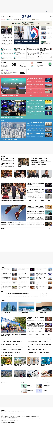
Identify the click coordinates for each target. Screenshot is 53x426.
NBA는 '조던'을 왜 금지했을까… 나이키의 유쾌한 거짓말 (12, 222)
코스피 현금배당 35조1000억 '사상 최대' (9, 95)
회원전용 (2, 47)
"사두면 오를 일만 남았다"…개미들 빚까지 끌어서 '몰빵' (38, 341)
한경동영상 (2, 228)
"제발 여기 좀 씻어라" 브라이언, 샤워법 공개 (38, 162)
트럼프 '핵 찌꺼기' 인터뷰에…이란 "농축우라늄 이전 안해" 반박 (35, 107)
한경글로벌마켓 (8, 19)
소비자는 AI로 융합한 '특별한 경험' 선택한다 (46, 365)
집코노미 (12, 19)
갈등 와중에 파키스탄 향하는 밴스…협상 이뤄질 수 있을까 (49, 32)
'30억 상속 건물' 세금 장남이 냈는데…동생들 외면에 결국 (46, 378)
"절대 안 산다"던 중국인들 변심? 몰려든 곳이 (38, 167)
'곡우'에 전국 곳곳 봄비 (22, 273)
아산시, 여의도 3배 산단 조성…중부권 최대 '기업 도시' (19, 365)
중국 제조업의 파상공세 (30, 57)
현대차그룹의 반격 (41, 312)
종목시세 (40, 117)
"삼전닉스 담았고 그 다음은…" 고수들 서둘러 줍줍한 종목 (12, 347)
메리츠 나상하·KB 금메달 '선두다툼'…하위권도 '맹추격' (35, 90)
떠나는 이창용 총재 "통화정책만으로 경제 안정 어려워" (6, 44)
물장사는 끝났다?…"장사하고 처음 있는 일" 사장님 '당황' (39, 347)
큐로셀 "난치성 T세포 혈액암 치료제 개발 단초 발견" (41, 269)
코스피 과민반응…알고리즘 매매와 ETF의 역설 (6, 58)
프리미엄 (34, 19)
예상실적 (31, 117)
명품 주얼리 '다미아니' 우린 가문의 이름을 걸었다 (35, 206)
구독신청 (6, 411)
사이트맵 (14, 416)
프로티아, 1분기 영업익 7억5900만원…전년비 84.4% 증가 (41, 274)
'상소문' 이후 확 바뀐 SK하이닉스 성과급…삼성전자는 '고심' (6, 269)
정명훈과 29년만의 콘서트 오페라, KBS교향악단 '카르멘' (12, 200)
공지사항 (22, 382)
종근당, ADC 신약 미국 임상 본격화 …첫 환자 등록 (41, 278)
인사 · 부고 (48, 382)
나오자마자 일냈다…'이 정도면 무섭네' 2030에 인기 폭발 (39, 352)
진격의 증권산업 (5, 312)
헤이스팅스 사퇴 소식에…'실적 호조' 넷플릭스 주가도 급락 (35, 112)
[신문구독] (12, 16)
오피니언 (15, 19)
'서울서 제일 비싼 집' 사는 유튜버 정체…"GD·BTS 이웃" (35, 134)
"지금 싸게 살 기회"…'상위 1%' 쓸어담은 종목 (39, 160)
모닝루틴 (30, 19)
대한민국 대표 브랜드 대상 (8, 355)
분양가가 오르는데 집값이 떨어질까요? (19, 378)
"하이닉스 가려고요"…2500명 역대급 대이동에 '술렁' (12, 349)
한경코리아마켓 (3, 19)
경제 (18, 19)
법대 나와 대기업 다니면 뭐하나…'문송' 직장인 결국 (11, 352)
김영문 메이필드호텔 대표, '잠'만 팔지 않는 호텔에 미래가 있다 (35, 318)
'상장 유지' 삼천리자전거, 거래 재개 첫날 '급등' (35, 84)
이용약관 (23, 416)
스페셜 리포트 (3, 300)
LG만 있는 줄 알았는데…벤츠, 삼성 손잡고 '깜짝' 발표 (6, 35)
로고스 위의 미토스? (43, 57)
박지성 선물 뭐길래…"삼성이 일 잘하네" (6, 178)
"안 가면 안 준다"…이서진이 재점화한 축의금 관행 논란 (17, 293)
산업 (20, 19)
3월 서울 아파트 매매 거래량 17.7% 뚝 (9, 139)
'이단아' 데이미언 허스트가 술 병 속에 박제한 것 (35, 211)
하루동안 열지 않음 (48, 23)
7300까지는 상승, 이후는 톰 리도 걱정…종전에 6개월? (19, 54)
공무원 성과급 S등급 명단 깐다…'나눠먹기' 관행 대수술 (26, 41)
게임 (27, 19)
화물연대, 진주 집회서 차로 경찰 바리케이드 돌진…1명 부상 (6, 38)
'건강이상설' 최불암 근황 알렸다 (46, 177)
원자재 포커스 (2, 48)
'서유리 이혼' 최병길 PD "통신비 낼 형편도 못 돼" (19, 178)
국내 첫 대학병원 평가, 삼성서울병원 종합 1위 (10, 344)
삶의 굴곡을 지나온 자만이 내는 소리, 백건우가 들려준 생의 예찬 (35, 184)
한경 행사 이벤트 (3, 382)
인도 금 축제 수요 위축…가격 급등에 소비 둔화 (6, 50)
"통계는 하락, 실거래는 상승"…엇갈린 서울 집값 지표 (35, 129)
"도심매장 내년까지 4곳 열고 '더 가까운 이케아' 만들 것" (24, 282)
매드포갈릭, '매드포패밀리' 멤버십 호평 (32, 365)
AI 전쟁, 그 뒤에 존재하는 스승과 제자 (44, 54)
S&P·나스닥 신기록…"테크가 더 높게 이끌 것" (19, 58)
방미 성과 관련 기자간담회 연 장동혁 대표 (41, 287)
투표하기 (44, 294)
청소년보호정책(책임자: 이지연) (35, 416)
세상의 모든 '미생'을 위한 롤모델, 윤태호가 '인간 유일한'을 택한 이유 (35, 195)
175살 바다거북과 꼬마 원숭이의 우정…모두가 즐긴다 (35, 190)
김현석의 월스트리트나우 (17, 48)
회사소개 (2, 411)
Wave (25, 19)
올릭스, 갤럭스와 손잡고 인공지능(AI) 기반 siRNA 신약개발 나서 (6, 278)
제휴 (5, 416)
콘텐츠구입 (7, 416)
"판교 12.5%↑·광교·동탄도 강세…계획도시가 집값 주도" (35, 123)
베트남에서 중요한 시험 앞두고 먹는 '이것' (34, 223)
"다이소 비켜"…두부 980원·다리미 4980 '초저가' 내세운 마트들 (40, 344)
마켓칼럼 (2, 56)
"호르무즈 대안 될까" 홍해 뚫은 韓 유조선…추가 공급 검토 (49, 28)
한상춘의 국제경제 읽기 (43, 48)
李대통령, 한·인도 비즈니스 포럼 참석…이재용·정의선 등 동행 (49, 43)
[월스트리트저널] (7, 16)
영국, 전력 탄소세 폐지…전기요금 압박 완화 (7, 54)
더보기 (37, 19)
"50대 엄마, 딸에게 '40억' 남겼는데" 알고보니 (39, 158)
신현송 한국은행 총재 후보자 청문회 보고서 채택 (24, 287)
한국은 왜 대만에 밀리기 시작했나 (32, 49)
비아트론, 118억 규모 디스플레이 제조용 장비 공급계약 (24, 269)
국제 (22, 19)
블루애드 (16, 411)
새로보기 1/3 (50, 267)
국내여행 (36, 334)
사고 (51, 382)
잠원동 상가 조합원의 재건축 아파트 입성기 (6, 378)
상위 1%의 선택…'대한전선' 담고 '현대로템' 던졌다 (35, 79)
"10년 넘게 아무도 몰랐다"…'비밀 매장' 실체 (38, 164)
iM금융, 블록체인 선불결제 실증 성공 (41, 282)
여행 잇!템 (49, 334)
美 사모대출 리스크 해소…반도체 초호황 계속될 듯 (44, 50)
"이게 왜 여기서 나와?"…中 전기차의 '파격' (7, 164)
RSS (20, 416)
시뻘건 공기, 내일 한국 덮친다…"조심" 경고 (7, 159)
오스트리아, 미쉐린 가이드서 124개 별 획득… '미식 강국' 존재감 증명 (35, 329)
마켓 (48, 95)
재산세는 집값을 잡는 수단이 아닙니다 (32, 378)
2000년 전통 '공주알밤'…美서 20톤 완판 (6, 365)
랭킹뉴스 (2, 339)
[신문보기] (1, 16)
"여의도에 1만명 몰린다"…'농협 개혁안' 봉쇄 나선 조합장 (6, 41)
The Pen (2, 368)
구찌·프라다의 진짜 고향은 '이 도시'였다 (34, 217)
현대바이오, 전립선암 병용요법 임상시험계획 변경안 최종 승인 (6, 282)
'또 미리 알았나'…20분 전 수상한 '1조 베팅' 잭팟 (37, 349)
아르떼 (2, 182)
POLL (2, 291)
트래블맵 (30, 334)
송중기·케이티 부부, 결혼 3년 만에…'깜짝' (23, 166)
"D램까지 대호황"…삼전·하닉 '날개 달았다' (49, 37)
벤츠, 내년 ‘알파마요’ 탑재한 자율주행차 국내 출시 (6, 274)
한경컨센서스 (31, 95)
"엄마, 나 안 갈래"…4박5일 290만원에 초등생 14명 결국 (12, 341)
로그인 (51, 16)
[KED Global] (10, 16)
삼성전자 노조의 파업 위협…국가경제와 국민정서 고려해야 (31, 54)
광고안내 (12, 411)
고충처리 (9, 411)
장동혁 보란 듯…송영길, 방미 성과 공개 (33, 178)
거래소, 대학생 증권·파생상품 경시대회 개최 (24, 278)
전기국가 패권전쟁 (23, 312)
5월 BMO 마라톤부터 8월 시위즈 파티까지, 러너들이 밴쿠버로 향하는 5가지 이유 (13, 335)
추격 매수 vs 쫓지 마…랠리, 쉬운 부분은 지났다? (19, 50)
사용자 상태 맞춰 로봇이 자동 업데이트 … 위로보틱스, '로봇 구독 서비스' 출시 (6, 287)
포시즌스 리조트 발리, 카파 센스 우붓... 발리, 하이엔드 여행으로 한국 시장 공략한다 (35, 324)
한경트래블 (2, 316)
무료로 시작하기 (22, 73)
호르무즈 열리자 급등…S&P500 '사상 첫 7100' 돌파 (12, 117)
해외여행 (43, 334)
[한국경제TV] (4, 16)
